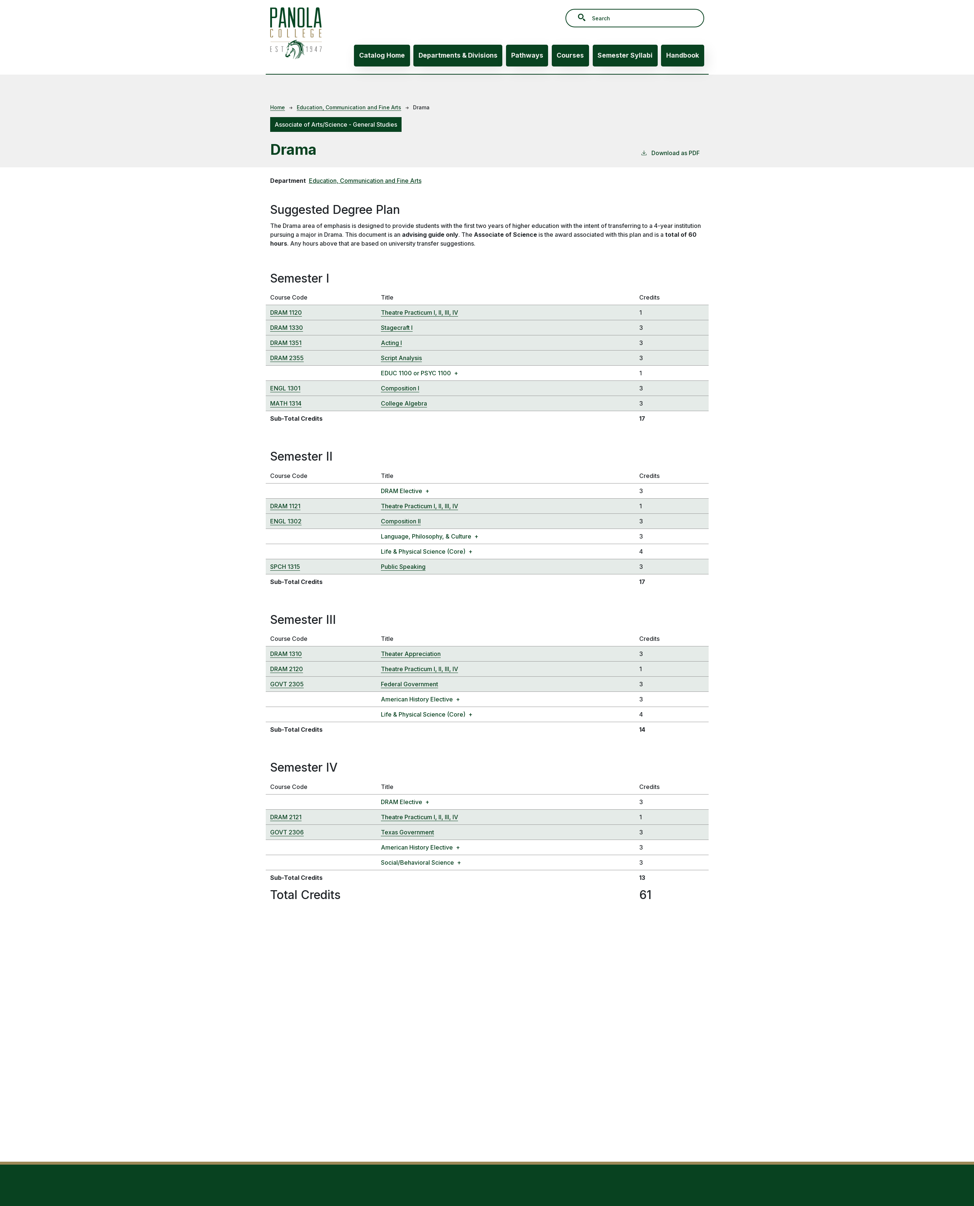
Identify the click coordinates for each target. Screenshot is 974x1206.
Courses (570, 55)
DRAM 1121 (285, 506)
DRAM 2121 (286, 817)
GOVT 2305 (287, 684)
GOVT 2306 (287, 832)
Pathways (527, 55)
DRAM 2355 (287, 358)
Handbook (682, 55)
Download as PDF (670, 152)
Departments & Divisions (458, 55)
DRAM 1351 (286, 342)
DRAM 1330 (286, 327)
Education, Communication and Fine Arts (349, 107)
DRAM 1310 (286, 653)
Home (277, 107)
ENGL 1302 (286, 521)
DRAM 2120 (286, 669)
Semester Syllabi (625, 55)
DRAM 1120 (286, 312)
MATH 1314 (286, 403)
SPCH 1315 (285, 566)
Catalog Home (382, 55)
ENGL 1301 (285, 388)
